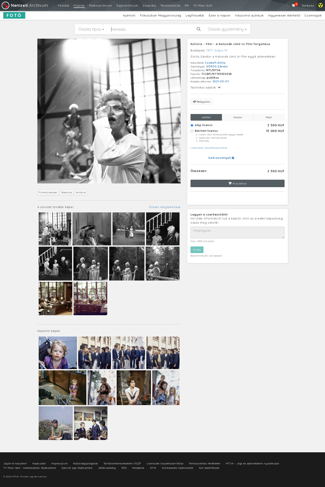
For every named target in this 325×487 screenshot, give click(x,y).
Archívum (24, 5)
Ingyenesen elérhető (284, 15)
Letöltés (206, 117)
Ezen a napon (220, 15)
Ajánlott (129, 15)
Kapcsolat (39, 463)
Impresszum (59, 463)
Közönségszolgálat (85, 463)
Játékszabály (107, 467)
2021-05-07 (220, 81)
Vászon (237, 117)
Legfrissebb (195, 15)
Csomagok (313, 15)
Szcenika (149, 5)
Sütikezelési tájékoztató (177, 467)
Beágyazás (201, 101)
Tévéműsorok (170, 5)
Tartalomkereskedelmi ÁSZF (122, 463)
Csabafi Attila (215, 62)
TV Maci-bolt (202, 5)
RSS (124, 467)
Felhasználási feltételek (205, 463)
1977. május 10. (217, 50)
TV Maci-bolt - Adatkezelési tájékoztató (29, 467)
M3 (187, 5)
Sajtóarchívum (127, 5)
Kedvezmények (221, 157)
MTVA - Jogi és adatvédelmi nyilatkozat (252, 463)
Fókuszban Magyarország (160, 15)
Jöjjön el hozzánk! (15, 463)
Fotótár (79, 5)
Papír (269, 117)
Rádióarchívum (100, 5)
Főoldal (63, 5)
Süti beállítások (209, 467)
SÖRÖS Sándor (217, 66)
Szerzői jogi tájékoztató (77, 467)
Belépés (308, 5)
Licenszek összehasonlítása (209, 147)
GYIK (153, 467)
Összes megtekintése (165, 207)
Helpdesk (138, 467)
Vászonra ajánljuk (249, 15)
